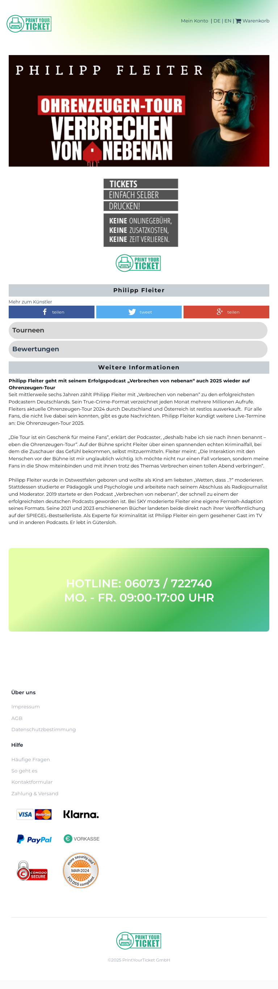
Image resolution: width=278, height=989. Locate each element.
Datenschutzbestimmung (43, 729)
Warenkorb (252, 21)
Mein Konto (194, 21)
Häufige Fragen (30, 759)
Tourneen (28, 330)
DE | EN (223, 21)
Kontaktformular (31, 782)
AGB (16, 718)
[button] (51, 312)
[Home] (29, 24)
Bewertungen (35, 349)
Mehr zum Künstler (30, 302)
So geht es (24, 771)
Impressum (25, 706)
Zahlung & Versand (34, 793)
